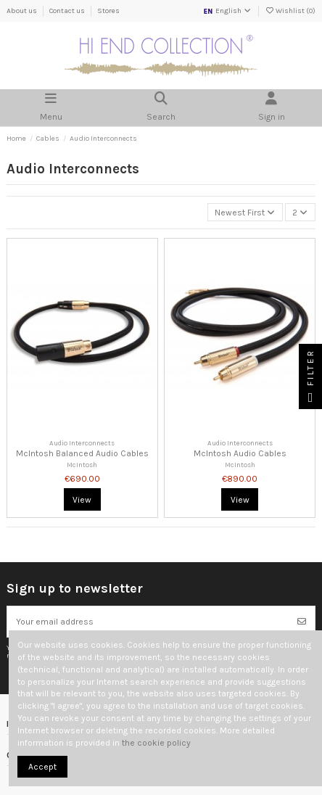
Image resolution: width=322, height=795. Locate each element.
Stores (108, 11)
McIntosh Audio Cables (240, 453)
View (82, 500)
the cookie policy (156, 743)
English (227, 11)
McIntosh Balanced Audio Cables (82, 453)
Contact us (67, 11)
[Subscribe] (302, 621)
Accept (42, 767)
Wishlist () (290, 11)
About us (22, 11)
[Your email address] (148, 621)
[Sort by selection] (245, 212)
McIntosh (82, 465)
